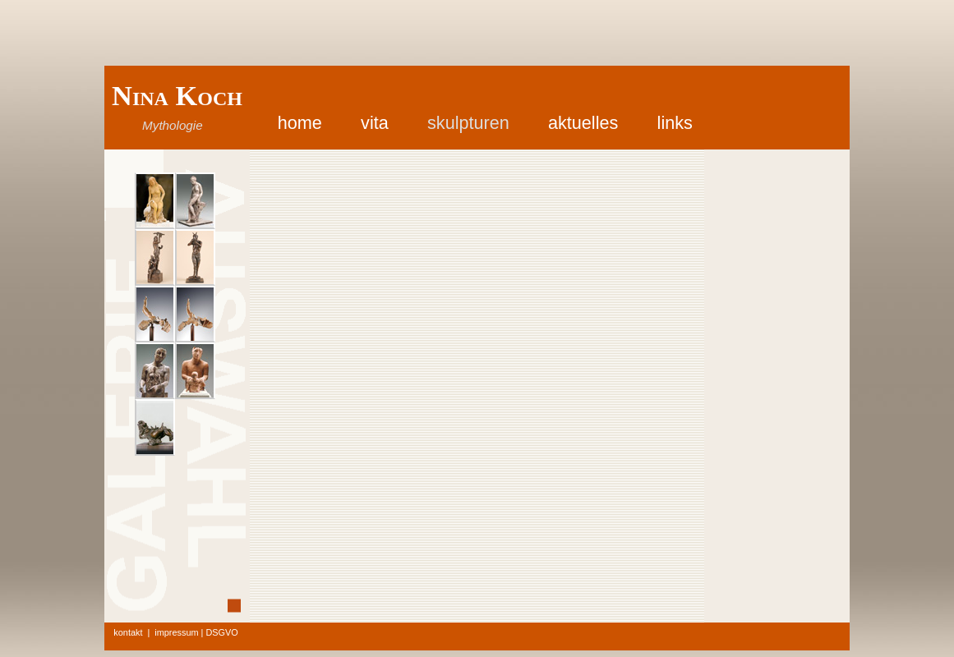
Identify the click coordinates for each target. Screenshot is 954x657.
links (675, 123)
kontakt (127, 632)
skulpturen (468, 123)
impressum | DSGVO (195, 632)
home (300, 123)
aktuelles (583, 123)
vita (375, 123)
